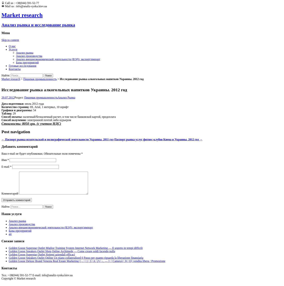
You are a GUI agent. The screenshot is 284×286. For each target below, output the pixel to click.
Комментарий (9, 197)
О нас (12, 46)
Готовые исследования (22, 65)
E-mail (6, 166)
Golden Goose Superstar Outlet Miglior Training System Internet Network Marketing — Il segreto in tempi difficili (76, 252)
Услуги (13, 49)
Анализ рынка (24, 52)
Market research (10, 79)
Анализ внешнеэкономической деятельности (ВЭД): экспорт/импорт (58, 59)
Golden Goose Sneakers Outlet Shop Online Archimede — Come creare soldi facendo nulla (62, 255)
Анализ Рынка (66, 97)
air (10, 238)
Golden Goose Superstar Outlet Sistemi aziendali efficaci (42, 258)
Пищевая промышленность (40, 79)
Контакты (15, 69)
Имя (5, 160)
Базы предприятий (27, 62)
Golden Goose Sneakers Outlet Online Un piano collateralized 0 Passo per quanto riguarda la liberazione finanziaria (76, 262)
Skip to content (10, 40)
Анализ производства (29, 56)
